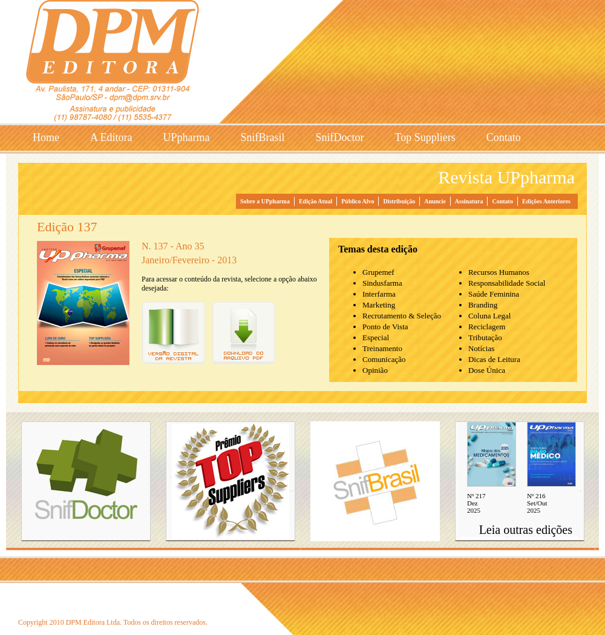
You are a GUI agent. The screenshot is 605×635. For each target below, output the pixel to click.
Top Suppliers (425, 137)
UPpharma (186, 137)
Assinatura (469, 201)
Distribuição (399, 201)
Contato (503, 137)
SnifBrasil (262, 137)
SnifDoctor (340, 137)
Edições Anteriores (546, 201)
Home (46, 137)
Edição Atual (315, 201)
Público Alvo (357, 201)
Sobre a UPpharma (265, 201)
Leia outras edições (525, 529)
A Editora (111, 137)
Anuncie (435, 201)
